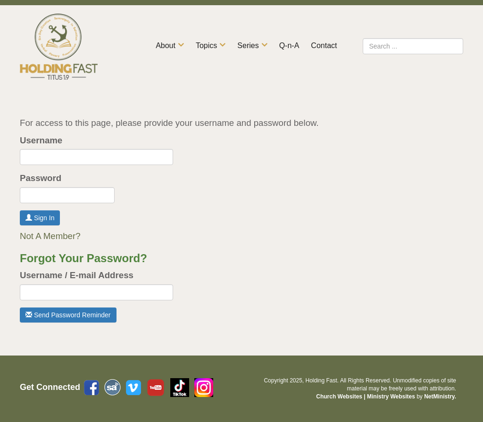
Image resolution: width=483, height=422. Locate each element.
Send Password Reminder (68, 315)
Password (40, 178)
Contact (324, 45)
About (165, 45)
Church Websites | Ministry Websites (366, 396)
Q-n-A (289, 45)
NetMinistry (439, 396)
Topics (206, 45)
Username (41, 140)
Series (247, 45)
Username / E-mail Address (76, 275)
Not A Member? (50, 236)
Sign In (39, 218)
